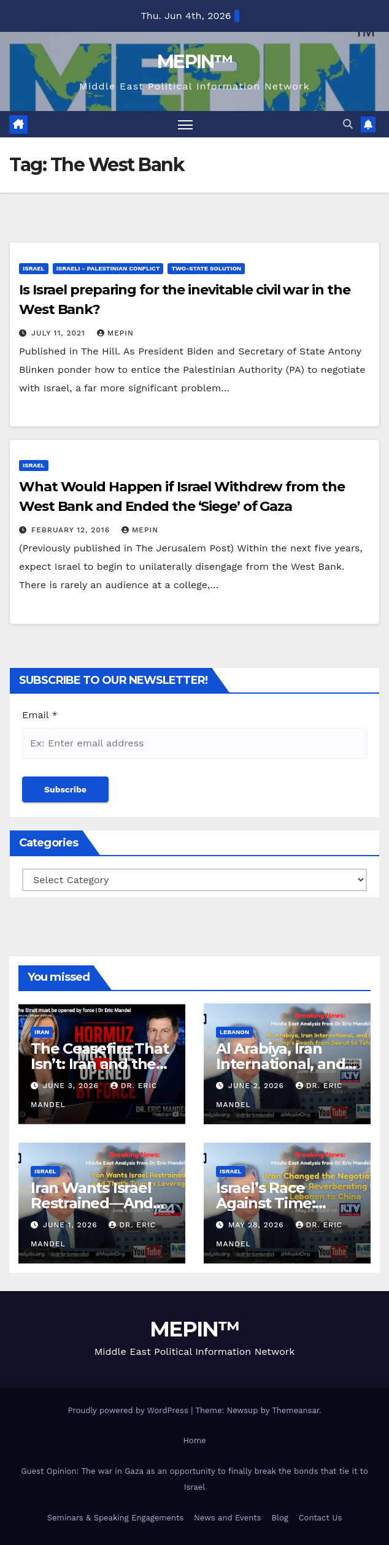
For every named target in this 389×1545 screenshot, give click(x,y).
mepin (115, 333)
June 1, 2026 (72, 1225)
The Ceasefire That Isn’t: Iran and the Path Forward (99, 1064)
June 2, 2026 (257, 1085)
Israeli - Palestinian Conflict (108, 268)
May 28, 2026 (257, 1225)
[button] (348, 124)
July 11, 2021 (59, 333)
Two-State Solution (206, 268)
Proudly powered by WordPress (129, 1410)
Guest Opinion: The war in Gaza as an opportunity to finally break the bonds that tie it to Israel (194, 1479)
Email (40, 715)
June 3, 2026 (72, 1085)
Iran (41, 1032)
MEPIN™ (194, 61)
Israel (34, 268)
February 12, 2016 (72, 530)
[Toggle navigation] (185, 124)
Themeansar (295, 1410)
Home (194, 1440)
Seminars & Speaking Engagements (115, 1517)
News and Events (227, 1517)
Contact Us (320, 1517)
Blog (280, 1517)
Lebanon (234, 1032)
